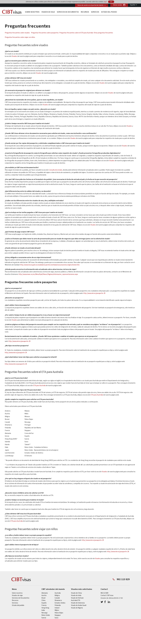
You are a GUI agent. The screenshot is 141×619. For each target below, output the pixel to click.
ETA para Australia (39, 381)
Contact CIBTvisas (107, 591)
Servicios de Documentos (68, 12)
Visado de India (76, 591)
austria (43, 591)
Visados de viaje (48, 12)
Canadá (57, 594)
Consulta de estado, (56, 166)
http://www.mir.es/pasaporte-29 (94, 289)
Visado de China (76, 589)
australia (58, 589)
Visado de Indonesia (78, 599)
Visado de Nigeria (77, 604)
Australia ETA (75, 596)
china (43, 596)
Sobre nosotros (32, 12)
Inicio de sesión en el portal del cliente (90, 5)
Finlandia (58, 601)
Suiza (56, 614)
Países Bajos (59, 609)
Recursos (85, 12)
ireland (57, 604)
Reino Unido (45, 611)
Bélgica (57, 591)
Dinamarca (58, 596)
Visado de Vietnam (77, 594)
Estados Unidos (60, 599)
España (43, 599)
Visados (14, 52)
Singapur (58, 611)
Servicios (95, 12)
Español (132, 5)
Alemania (44, 589)
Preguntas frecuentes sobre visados (17, 29)
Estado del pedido (109, 12)
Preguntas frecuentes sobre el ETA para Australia (76, 29)
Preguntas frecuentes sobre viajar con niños (20, 33)
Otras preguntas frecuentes (103, 29)
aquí (105, 2)
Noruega (44, 609)
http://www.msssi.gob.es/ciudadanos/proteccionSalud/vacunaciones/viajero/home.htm (49, 261)
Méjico (57, 606)
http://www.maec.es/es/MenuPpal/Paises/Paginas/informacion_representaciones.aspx (48, 270)
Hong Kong (45, 604)
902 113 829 (104, 589)
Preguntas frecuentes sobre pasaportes (45, 29)
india (43, 606)
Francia (43, 601)
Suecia (43, 614)
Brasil (43, 594)
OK (111, 1)
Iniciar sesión (117, 5)
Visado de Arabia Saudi (78, 601)
